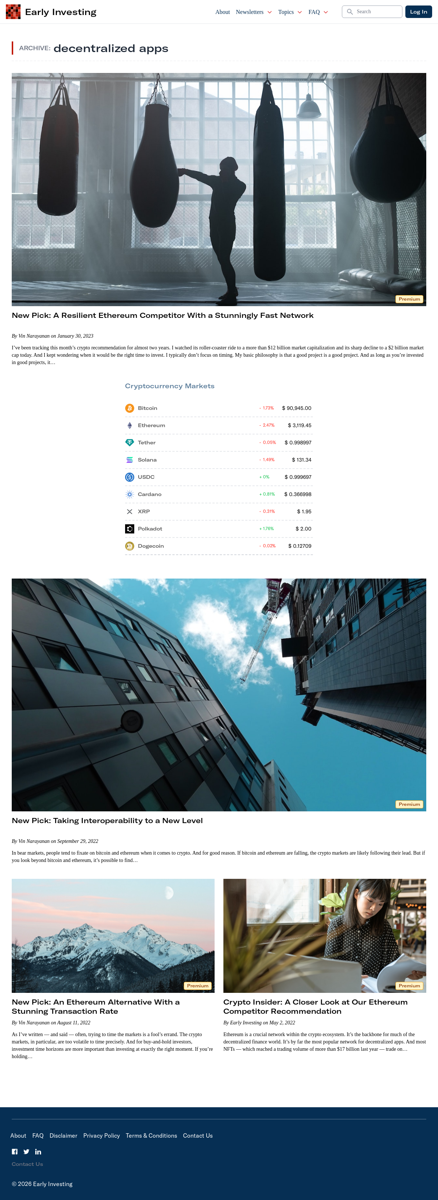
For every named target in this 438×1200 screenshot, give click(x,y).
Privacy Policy (101, 1135)
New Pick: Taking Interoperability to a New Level (107, 820)
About (222, 12)
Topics (290, 12)
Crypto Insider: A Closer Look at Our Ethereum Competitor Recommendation (315, 1006)
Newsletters (254, 12)
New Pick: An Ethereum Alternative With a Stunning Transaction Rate (96, 1006)
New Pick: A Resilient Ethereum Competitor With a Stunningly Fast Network (163, 315)
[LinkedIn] (38, 1152)
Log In (418, 11)
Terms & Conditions (151, 1135)
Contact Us (198, 1135)
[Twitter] (26, 1152)
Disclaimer (63, 1135)
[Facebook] (15, 1152)
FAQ (319, 12)
